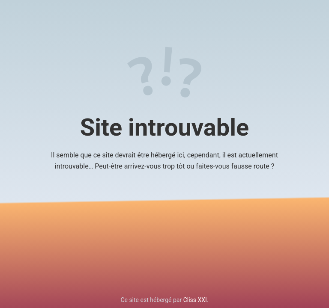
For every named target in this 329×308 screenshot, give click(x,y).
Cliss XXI (195, 299)
